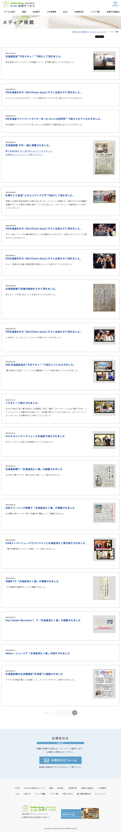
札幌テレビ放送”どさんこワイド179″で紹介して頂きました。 (40, 195)
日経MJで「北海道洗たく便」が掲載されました (32, 581)
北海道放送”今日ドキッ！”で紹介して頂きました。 (34, 56)
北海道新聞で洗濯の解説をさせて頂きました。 (31, 288)
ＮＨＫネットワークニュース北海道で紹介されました (35, 436)
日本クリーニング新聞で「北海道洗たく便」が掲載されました (40, 507)
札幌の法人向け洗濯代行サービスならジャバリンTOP (89, 32)
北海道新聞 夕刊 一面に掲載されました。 (28, 145)
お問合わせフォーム (60, 760)
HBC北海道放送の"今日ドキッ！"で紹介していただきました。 (40, 364)
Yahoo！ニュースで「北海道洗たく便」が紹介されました (37, 653)
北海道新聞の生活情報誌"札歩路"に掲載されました (34, 674)
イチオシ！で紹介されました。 (22, 403)
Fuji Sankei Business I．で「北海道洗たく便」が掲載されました (43, 620)
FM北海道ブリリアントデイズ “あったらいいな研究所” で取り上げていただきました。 (54, 118)
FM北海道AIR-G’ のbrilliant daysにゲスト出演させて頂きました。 (43, 92)
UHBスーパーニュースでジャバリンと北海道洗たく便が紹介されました (45, 543)
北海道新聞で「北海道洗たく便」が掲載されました (34, 469)
